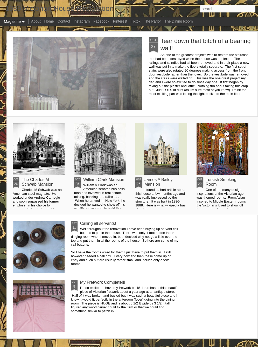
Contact (64, 21)
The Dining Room (179, 21)
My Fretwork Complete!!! (102, 282)
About (36, 21)
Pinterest (120, 21)
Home (49, 21)
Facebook (101, 21)
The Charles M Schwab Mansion (37, 181)
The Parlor (152, 21)
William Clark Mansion (103, 179)
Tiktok (136, 21)
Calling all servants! (98, 223)
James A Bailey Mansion (158, 181)
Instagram (82, 21)
